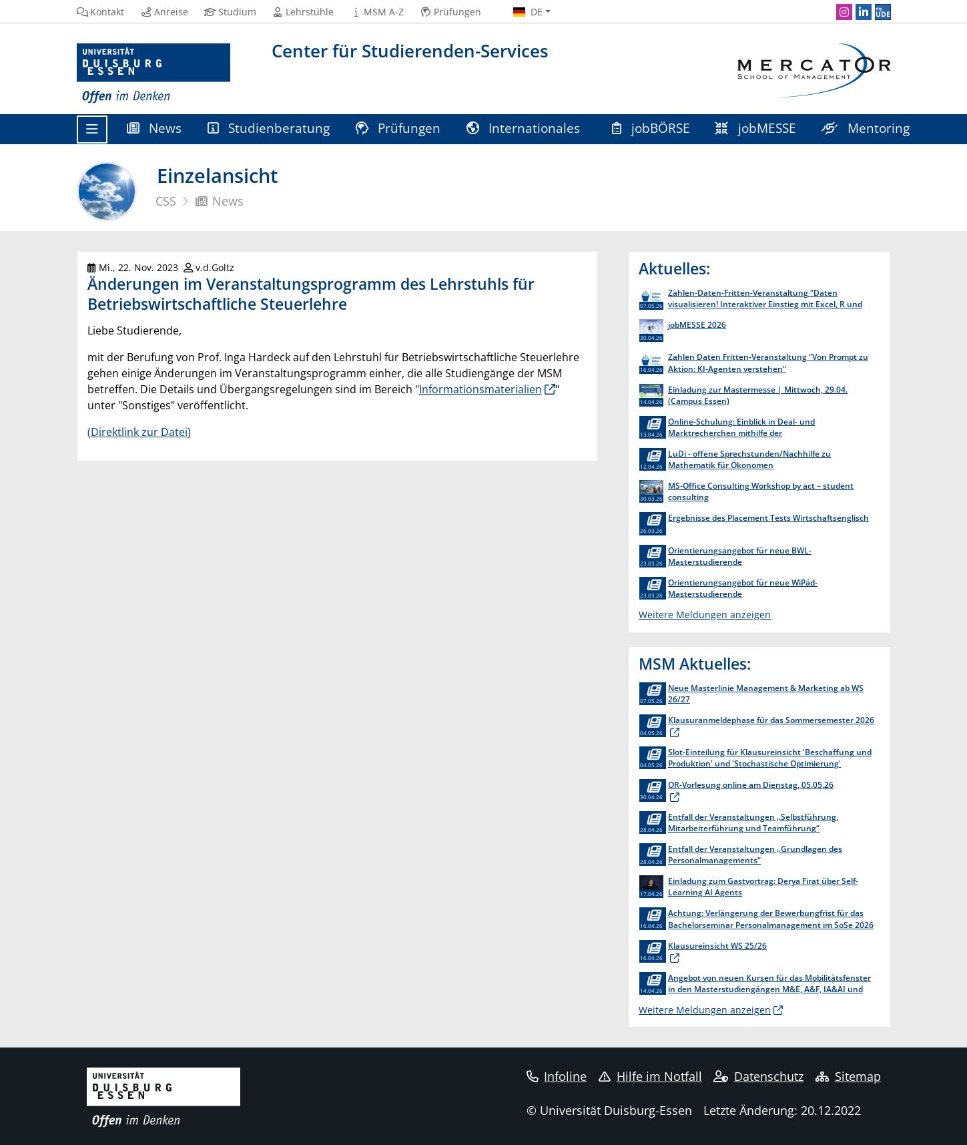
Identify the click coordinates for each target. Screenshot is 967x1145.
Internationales (525, 128)
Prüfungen (398, 128)
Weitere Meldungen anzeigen (705, 614)
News (154, 128)
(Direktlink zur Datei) (139, 432)
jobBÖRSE (651, 128)
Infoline (557, 1076)
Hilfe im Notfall (650, 1076)
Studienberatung (269, 128)
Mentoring (866, 128)
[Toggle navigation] (92, 130)
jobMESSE (755, 128)
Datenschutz (758, 1076)
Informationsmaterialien (480, 389)
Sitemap (848, 1076)
